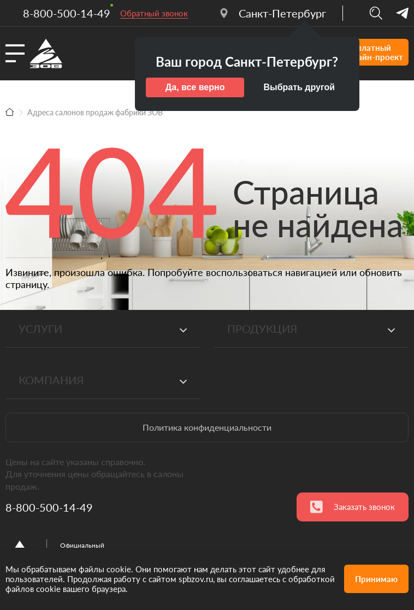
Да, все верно (195, 87)
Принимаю (376, 579)
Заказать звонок (352, 507)
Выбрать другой (299, 87)
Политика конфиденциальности (207, 427)
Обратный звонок (154, 13)
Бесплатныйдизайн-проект (361, 52)
